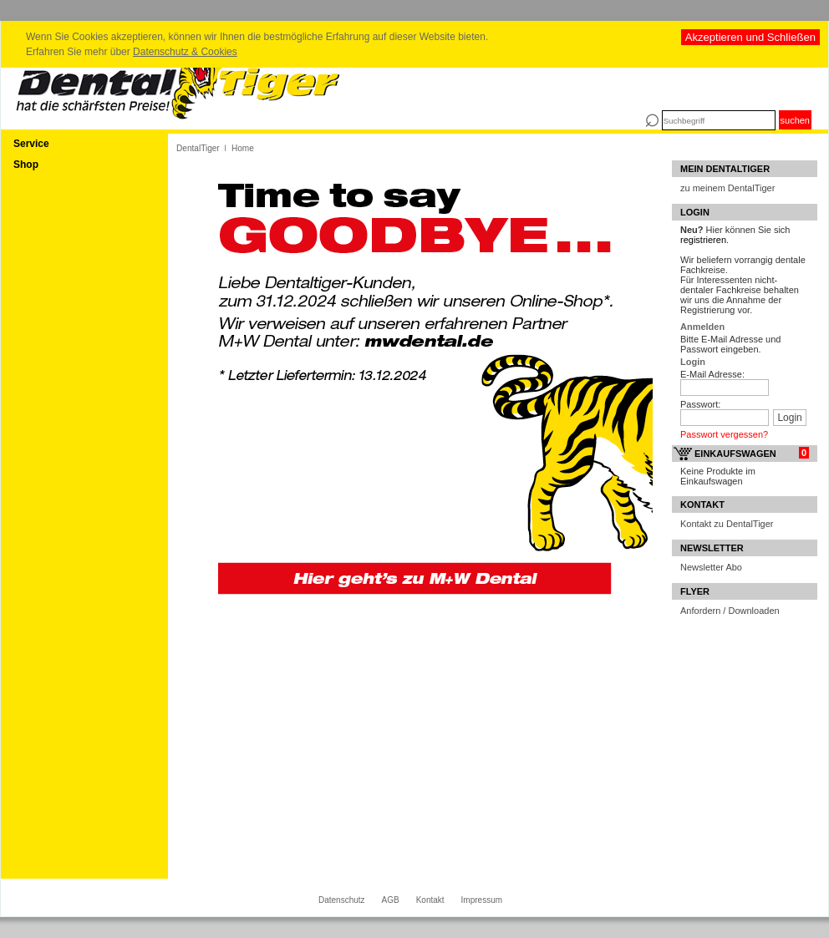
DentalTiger (198, 148)
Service (31, 144)
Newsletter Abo (711, 567)
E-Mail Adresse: (712, 374)
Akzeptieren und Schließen (750, 37)
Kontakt (430, 900)
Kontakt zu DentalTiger (726, 524)
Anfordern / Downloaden (730, 611)
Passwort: (700, 404)
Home (242, 148)
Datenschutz (341, 900)
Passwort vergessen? (724, 434)
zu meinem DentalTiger (727, 188)
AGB (390, 900)
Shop (25, 164)
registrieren (703, 240)
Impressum (481, 900)
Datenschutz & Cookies (185, 52)
